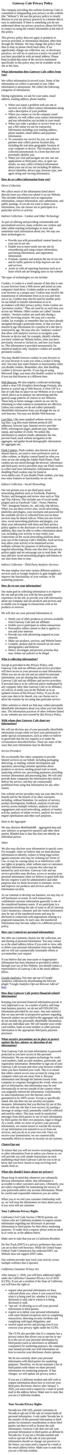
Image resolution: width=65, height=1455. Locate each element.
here (3, 987)
